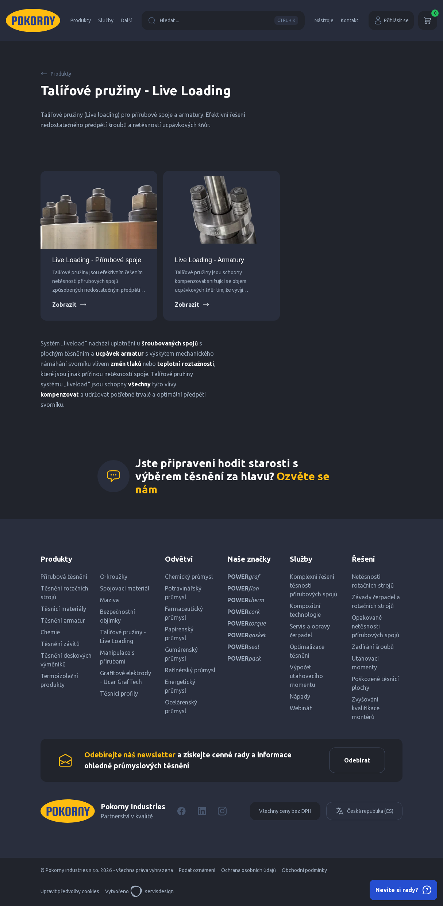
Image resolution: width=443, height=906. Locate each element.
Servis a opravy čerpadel (310, 630)
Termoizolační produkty (59, 680)
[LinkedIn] (201, 811)
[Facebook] (181, 811)
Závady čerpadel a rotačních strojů (376, 601)
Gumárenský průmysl (181, 654)
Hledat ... (223, 20)
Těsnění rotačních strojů (64, 592)
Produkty (80, 20)
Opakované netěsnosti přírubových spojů (375, 626)
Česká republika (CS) (364, 811)
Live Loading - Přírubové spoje (96, 260)
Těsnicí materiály (63, 608)
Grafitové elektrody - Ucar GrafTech (125, 677)
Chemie (50, 632)
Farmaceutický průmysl (184, 613)
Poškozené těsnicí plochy (375, 683)
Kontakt (349, 20)
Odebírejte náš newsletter (130, 754)
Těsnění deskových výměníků (66, 660)
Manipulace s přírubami (117, 657)
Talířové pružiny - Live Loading (123, 636)
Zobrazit (69, 304)
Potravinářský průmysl (183, 592)
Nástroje (324, 20)
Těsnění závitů (60, 644)
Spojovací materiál (124, 588)
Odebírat (357, 760)
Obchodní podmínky (304, 870)
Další (126, 20)
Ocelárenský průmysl (181, 706)
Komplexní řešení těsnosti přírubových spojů (313, 585)
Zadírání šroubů (373, 646)
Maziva (109, 600)
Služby (105, 20)
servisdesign (152, 891)
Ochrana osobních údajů (248, 870)
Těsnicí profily (119, 693)
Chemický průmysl (189, 576)
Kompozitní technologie (305, 610)
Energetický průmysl (180, 686)
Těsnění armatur (63, 620)
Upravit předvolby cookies (70, 891)
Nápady (300, 696)
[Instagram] (222, 811)
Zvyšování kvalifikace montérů (366, 708)
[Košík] (427, 20)
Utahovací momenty (365, 662)
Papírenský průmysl (179, 633)
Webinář (301, 708)
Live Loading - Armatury (209, 260)
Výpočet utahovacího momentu (306, 676)
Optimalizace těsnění (307, 651)
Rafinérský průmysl (190, 670)
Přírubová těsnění (64, 576)
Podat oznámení (197, 870)
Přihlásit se (391, 20)
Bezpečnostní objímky (117, 616)
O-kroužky (113, 576)
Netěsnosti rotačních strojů (373, 581)
